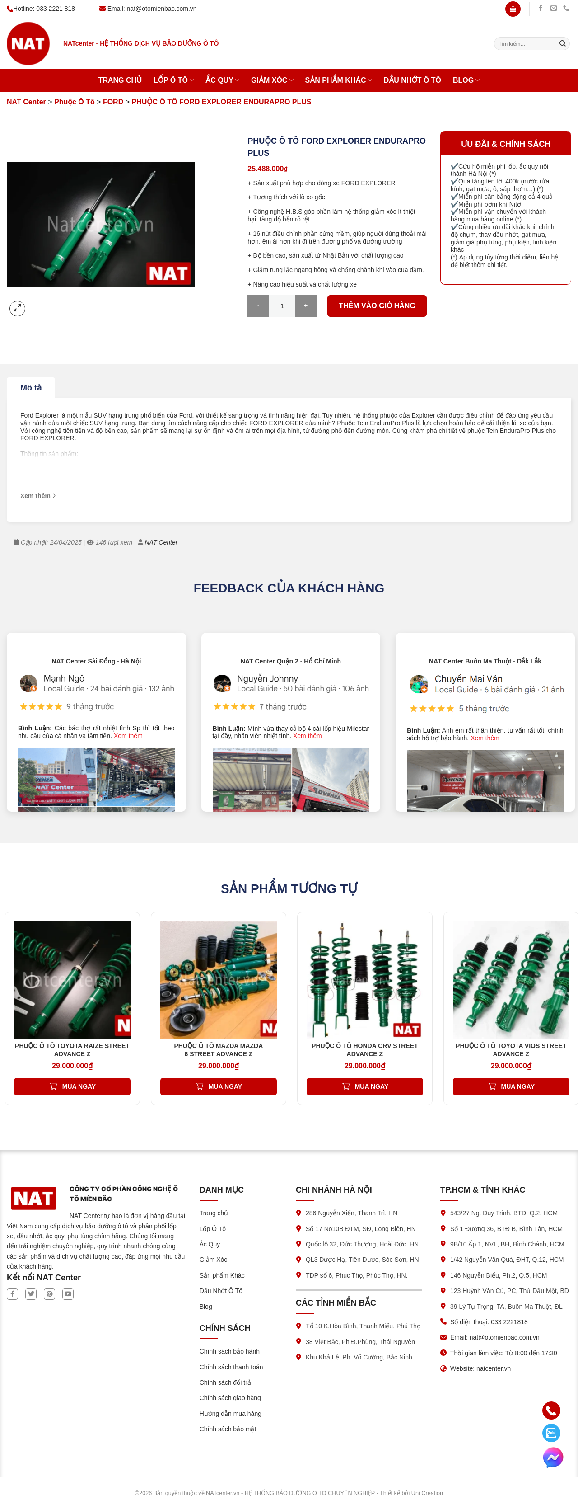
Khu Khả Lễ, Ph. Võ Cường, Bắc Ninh (359, 1357)
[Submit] (562, 44)
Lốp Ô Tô (174, 80)
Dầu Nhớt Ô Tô (412, 80)
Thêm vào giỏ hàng (377, 306)
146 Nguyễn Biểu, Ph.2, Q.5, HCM (498, 1275)
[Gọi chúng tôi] (566, 8)
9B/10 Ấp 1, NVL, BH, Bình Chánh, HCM (507, 1244)
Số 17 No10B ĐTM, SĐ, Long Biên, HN (361, 1228)
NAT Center (26, 102)
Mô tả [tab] (31, 387)
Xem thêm (128, 735)
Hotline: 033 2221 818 (41, 8)
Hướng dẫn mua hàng (230, 1413)
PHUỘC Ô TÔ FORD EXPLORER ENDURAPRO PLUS (221, 102)
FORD (113, 102)
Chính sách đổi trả (225, 1382)
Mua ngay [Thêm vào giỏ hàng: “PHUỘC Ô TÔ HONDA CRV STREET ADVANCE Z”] (371, 1086)
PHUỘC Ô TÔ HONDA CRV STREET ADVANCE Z (365, 1050)
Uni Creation (427, 1493)
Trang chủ (120, 80)
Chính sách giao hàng (230, 1397)
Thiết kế (390, 1493)
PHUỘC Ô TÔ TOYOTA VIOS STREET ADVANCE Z (511, 1050)
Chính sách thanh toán (231, 1367)
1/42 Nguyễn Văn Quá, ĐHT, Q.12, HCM (507, 1259)
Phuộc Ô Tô (74, 102)
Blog (466, 80)
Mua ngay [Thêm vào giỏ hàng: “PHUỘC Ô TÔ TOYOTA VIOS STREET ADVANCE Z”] (518, 1086)
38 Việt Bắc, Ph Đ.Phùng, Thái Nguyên (360, 1341)
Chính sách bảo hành (230, 1351)
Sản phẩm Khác (338, 80)
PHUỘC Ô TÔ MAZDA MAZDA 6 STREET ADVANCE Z (218, 1050)
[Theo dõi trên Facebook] (540, 8)
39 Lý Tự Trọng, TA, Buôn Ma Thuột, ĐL (506, 1306)
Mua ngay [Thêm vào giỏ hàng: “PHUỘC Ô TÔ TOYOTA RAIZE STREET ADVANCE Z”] (79, 1086)
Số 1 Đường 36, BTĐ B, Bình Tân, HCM (506, 1228)
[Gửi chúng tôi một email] (553, 8)
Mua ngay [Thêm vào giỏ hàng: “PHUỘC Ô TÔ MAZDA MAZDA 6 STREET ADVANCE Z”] (225, 1086)
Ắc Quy (222, 80)
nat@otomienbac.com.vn (162, 8)
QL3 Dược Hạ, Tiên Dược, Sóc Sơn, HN (362, 1259)
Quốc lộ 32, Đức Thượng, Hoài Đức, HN (362, 1244)
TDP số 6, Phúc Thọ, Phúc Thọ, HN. (357, 1275)
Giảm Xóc (272, 80)
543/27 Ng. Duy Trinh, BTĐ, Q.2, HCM (504, 1213)
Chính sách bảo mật (228, 1429)
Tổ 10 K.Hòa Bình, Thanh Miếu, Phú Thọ (363, 1326)
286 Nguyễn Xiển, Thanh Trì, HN (351, 1213)
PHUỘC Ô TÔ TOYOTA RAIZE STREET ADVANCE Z (72, 1050)
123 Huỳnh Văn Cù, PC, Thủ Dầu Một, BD (509, 1290)
